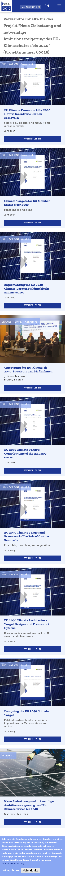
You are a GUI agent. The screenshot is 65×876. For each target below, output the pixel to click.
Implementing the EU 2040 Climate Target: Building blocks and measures (26, 288)
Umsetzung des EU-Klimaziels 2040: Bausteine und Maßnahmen (28, 369)
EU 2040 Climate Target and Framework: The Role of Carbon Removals (26, 536)
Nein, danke (30, 870)
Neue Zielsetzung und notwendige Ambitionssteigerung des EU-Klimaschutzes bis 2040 (29, 805)
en (47, 6)
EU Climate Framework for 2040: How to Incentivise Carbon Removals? (27, 114)
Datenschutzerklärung (13, 864)
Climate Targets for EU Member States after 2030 (27, 203)
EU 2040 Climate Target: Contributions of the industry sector (25, 453)
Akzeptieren (11, 870)
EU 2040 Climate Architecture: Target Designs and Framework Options (27, 624)
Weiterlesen (32, 139)
